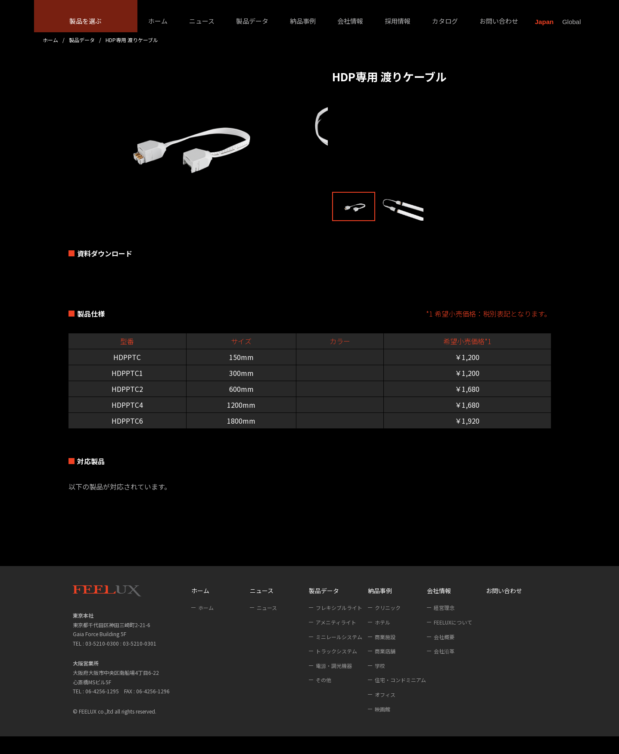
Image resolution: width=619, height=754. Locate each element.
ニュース (202, 20)
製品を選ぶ (85, 20)
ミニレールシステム (339, 654)
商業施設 (385, 654)
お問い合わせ (498, 20)
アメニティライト (336, 639)
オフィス (385, 712)
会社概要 (444, 654)
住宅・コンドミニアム (400, 698)
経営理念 (444, 625)
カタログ (445, 20)
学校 (380, 683)
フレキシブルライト (339, 625)
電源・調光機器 (334, 683)
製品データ (252, 20)
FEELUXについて (453, 639)
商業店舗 (385, 668)
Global (571, 21)
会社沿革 (444, 668)
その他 (323, 698)
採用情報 (398, 20)
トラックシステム (336, 668)
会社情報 (350, 20)
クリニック (388, 625)
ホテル (382, 639)
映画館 (382, 726)
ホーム (158, 20)
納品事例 (303, 20)
